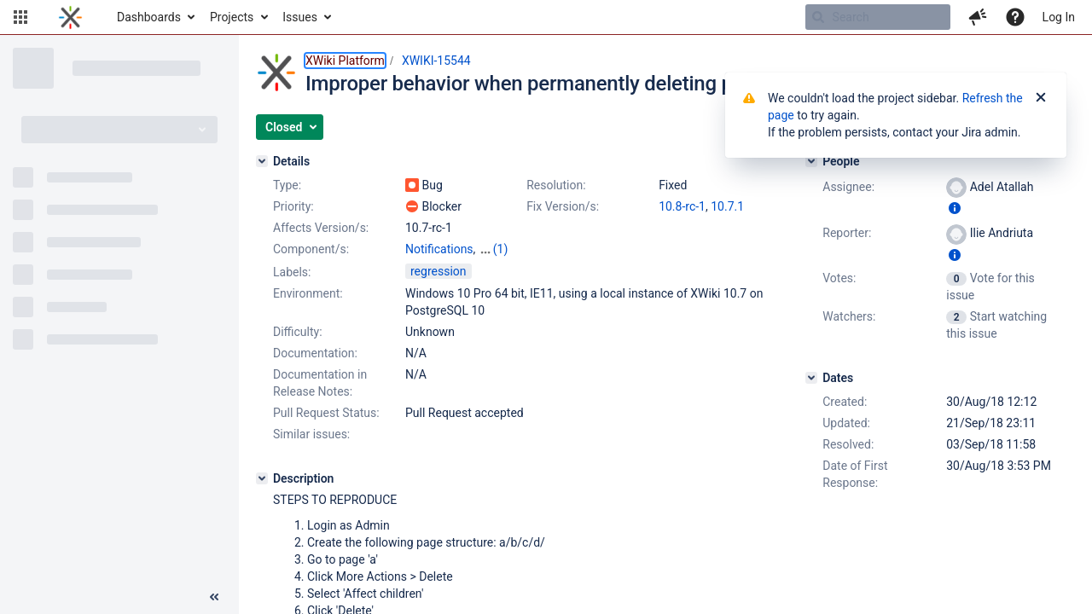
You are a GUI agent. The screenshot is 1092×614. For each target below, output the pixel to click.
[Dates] (811, 378)
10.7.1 (727, 206)
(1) (500, 249)
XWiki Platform (345, 60)
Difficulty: (297, 332)
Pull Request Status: (326, 413)
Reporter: (846, 233)
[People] (811, 161)
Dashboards (149, 17)
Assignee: (848, 187)
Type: (287, 185)
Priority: (293, 206)
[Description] (262, 478)
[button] (20, 17)
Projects (231, 17)
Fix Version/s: (562, 206)
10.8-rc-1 (682, 206)
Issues (299, 17)
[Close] (1040, 98)
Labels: (292, 272)
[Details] (262, 161)
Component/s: (311, 249)
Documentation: (315, 353)
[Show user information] (954, 208)
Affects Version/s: (321, 228)
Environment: (308, 293)
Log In (1059, 17)
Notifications (439, 249)
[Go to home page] (70, 17)
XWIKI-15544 (436, 60)
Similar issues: (311, 434)
